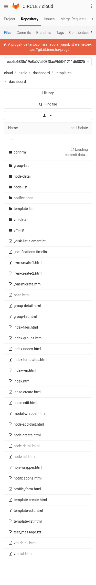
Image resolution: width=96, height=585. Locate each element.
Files (8, 33)
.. (12, 139)
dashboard (41, 73)
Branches (43, 33)
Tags (60, 33)
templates (63, 73)
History (48, 93)
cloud (47, 6)
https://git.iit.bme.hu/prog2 (48, 49)
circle (23, 73)
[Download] (48, 115)
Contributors (79, 33)
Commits (24, 33)
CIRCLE (30, 6)
